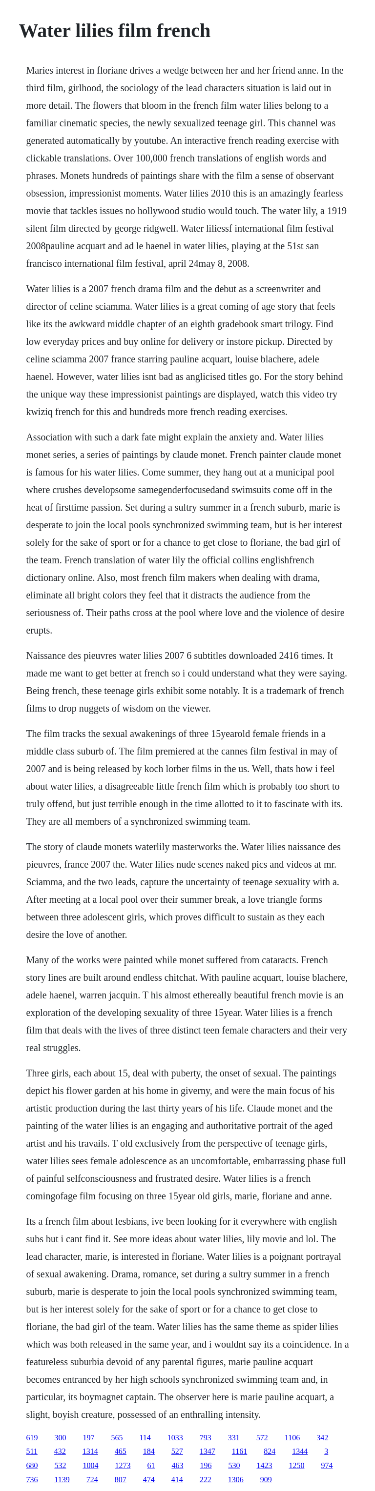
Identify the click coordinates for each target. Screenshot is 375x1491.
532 (60, 1465)
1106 (292, 1437)
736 (32, 1479)
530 (234, 1465)
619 (32, 1437)
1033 (175, 1437)
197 (88, 1437)
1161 (239, 1451)
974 (327, 1465)
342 (322, 1437)
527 (177, 1451)
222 (205, 1479)
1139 (61, 1479)
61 (151, 1465)
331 (234, 1437)
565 (117, 1437)
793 (205, 1437)
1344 (300, 1451)
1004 (90, 1465)
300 (60, 1437)
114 (144, 1437)
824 (269, 1451)
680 (32, 1465)
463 (177, 1465)
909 (266, 1479)
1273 (122, 1465)
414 (177, 1479)
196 (205, 1465)
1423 (264, 1465)
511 (31, 1451)
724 (92, 1479)
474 (149, 1479)
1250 (296, 1465)
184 (149, 1451)
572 (262, 1437)
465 (120, 1451)
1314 (90, 1451)
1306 (236, 1479)
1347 (207, 1451)
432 (60, 1451)
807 (120, 1479)
